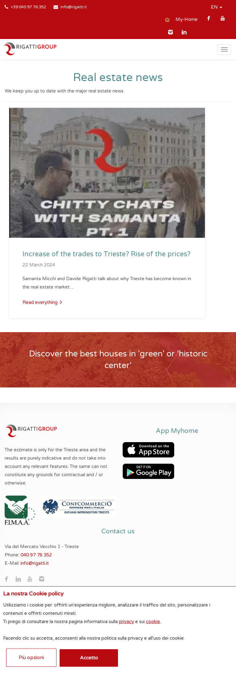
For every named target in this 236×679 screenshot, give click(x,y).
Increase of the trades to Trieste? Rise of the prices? (106, 254)
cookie (153, 621)
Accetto (89, 658)
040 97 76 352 (36, 555)
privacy (126, 621)
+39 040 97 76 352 (28, 7)
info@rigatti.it (74, 7)
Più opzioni (31, 657)
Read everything (42, 302)
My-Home (186, 19)
